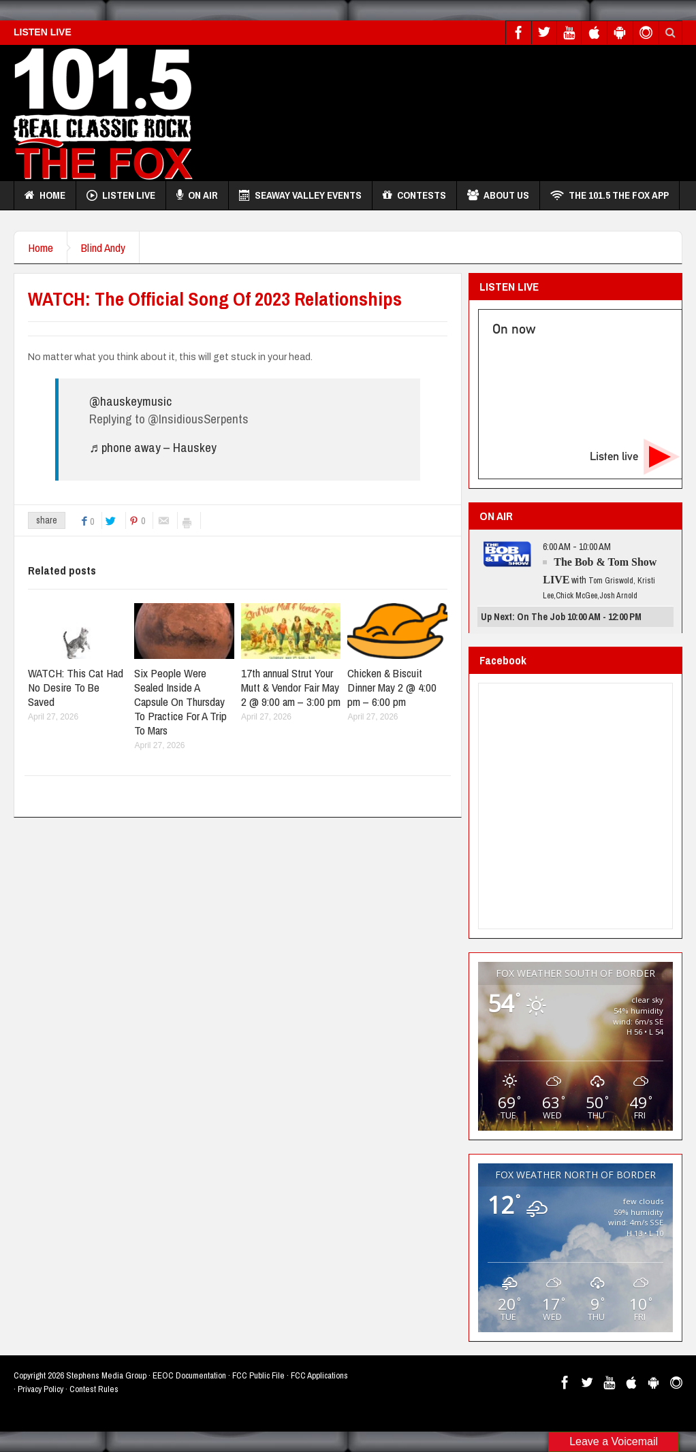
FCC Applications (319, 1375)
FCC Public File (258, 1375)
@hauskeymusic (130, 401)
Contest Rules (93, 1389)
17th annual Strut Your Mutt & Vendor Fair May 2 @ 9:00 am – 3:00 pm (291, 687)
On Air (197, 195)
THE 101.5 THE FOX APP (609, 195)
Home (45, 195)
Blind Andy (103, 247)
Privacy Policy (40, 1389)
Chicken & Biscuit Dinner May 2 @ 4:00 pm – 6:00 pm (392, 687)
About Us (498, 195)
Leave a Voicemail (613, 1441)
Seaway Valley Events (300, 195)
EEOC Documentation (189, 1375)
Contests (414, 195)
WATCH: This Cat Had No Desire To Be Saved (75, 687)
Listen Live (120, 195)
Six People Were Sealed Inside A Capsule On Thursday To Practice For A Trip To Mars (180, 701)
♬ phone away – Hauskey (153, 447)
